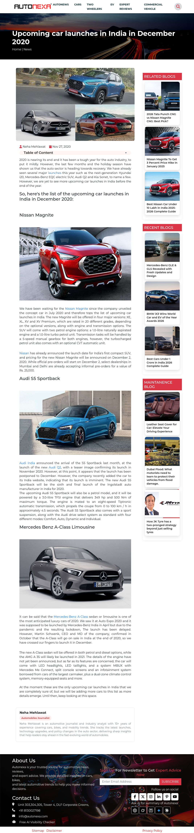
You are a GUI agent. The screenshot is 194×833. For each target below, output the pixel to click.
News (28, 49)
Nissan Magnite (76, 308)
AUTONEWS (61, 4)
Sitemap (38, 830)
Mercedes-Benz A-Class (71, 616)
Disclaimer (54, 830)
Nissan (24, 353)
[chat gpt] (135, 810)
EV (112, 4)
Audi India (27, 463)
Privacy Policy (152, 830)
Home (16, 49)
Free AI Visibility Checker (37, 822)
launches (54, 173)
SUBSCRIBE (170, 781)
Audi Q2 (54, 467)
